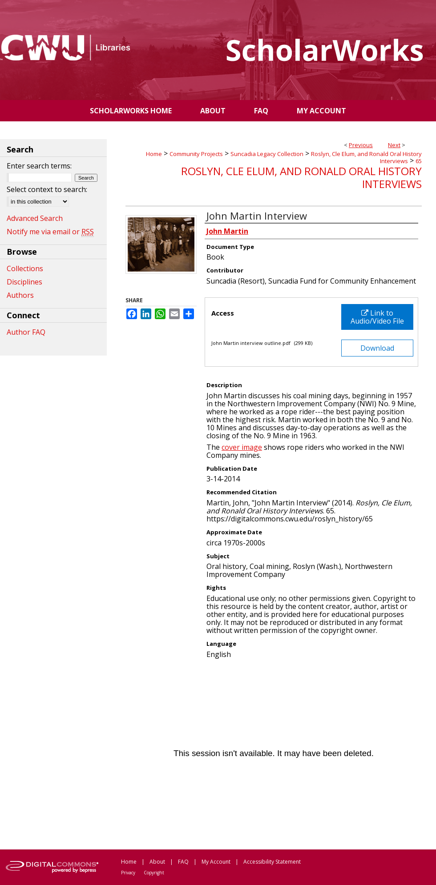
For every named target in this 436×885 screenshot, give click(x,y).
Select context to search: (47, 189)
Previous (361, 145)
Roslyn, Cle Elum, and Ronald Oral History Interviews (366, 157)
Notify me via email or (50, 231)
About (157, 861)
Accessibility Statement (272, 861)
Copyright (154, 872)
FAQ (183, 861)
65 (419, 161)
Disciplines (24, 282)
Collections (25, 268)
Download (377, 348)
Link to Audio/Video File (377, 317)
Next (394, 145)
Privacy (128, 872)
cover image (242, 447)
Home (154, 154)
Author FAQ (26, 332)
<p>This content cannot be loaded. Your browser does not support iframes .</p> (273, 753)
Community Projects (196, 154)
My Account (216, 861)
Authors (20, 295)
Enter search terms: (39, 166)
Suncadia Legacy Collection (266, 154)
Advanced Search (35, 218)
